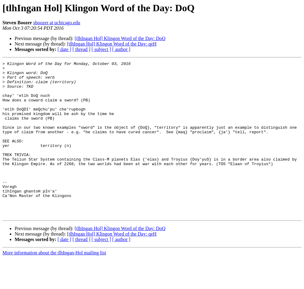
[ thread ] (81, 49)
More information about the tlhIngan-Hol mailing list (54, 283)
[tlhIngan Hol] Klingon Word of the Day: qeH (111, 43)
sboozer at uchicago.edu (56, 22)
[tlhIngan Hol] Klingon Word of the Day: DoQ (120, 38)
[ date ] (64, 49)
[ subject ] (101, 49)
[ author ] (121, 49)
